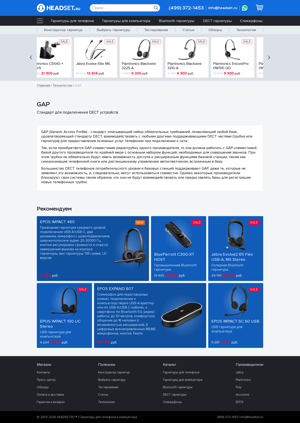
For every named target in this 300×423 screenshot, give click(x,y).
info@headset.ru (222, 8)
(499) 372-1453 (186, 8)
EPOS (239, 402)
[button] (31, 57)
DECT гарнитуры (217, 21)
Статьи (188, 30)
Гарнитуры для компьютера (126, 21)
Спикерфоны (251, 21)
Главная (43, 85)
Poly (238, 387)
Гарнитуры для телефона (72, 21)
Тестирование (156, 30)
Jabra (239, 372)
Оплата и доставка (50, 394)
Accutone (242, 394)
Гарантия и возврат (51, 402)
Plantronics (243, 380)
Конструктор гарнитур (63, 30)
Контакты (43, 372)
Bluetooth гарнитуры (176, 21)
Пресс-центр (46, 380)
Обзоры (215, 30)
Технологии (246, 30)
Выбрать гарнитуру (113, 30)
